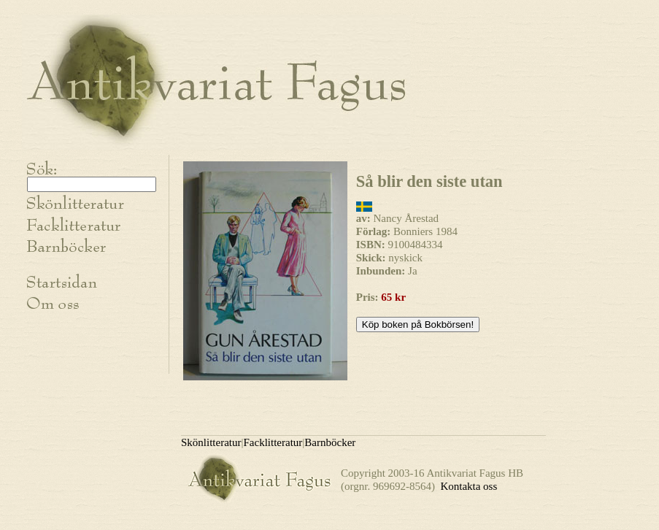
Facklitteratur (273, 442)
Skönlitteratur (211, 442)
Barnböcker (329, 442)
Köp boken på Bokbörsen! (418, 324)
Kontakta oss (468, 486)
